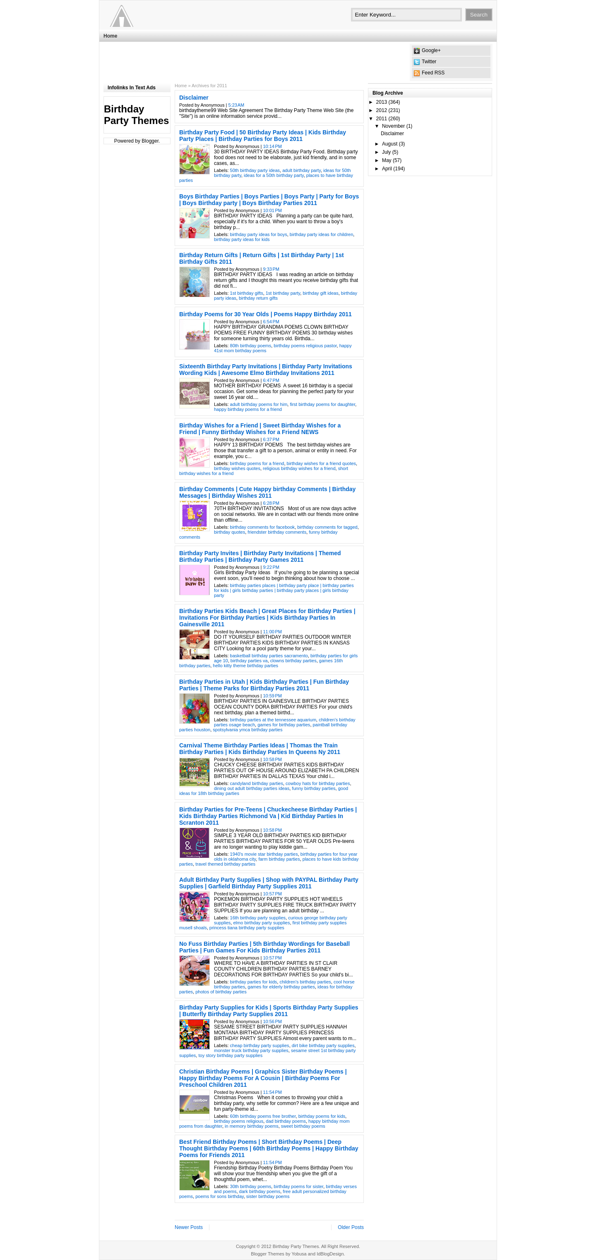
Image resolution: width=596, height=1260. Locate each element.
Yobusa (298, 1253)
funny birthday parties (313, 788)
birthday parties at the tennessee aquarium (273, 719)
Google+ (431, 50)
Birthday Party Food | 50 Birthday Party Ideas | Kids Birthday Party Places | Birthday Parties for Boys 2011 (262, 135)
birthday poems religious (238, 1121)
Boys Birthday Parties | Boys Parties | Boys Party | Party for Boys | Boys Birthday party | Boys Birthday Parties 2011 (269, 199)
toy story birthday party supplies (230, 1055)
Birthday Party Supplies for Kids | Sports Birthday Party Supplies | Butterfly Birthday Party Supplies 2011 (268, 1010)
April (387, 169)
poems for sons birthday (219, 1196)
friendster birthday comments (277, 532)
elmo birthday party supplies (261, 922)
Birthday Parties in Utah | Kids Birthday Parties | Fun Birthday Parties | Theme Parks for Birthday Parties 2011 (264, 685)
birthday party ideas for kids (242, 239)
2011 (381, 119)
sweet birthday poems (303, 1126)
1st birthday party (283, 293)
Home (110, 36)
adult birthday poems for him (259, 404)
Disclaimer (194, 97)
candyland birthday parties (256, 783)
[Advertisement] (254, 62)
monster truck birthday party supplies (251, 1050)
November (393, 126)
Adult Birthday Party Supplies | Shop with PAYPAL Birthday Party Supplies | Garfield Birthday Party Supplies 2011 (268, 883)
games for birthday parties (283, 724)
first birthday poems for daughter (322, 404)
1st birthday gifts (246, 293)
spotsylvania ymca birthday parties (247, 729)
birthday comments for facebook (262, 527)
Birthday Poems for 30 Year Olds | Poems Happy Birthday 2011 (265, 314)
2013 (381, 102)
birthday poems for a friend (257, 463)
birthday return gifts (258, 298)
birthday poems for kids (322, 1116)
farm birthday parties (279, 859)
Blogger (150, 141)
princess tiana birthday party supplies (246, 927)
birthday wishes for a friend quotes (321, 463)
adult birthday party (301, 170)
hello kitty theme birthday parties (245, 665)
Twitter (429, 61)
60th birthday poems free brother (263, 1116)
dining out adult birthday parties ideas (251, 788)
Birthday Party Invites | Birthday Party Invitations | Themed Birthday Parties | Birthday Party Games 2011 (260, 556)
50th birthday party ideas (255, 170)
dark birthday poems (260, 1191)
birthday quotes (229, 532)
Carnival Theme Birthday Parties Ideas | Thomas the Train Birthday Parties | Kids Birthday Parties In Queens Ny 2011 (259, 748)
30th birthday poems (251, 1186)
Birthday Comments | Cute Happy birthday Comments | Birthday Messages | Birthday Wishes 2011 (267, 492)
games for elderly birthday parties (281, 986)
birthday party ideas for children (321, 234)
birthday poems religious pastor (305, 345)
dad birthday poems (286, 1121)
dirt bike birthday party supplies (323, 1045)
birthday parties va (249, 660)
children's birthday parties (305, 981)
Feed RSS (433, 73)
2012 (381, 110)
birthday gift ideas (320, 293)
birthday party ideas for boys (258, 234)
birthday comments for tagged (327, 527)
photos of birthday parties (221, 991)
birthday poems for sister (298, 1186)
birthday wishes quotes (237, 468)
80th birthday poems (251, 345)
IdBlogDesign (330, 1253)
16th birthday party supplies (258, 917)
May (387, 160)
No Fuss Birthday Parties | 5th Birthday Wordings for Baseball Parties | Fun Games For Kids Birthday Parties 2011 (264, 947)
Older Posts (351, 1227)
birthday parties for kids (253, 981)
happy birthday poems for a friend (248, 409)
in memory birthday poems (252, 1126)
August (389, 144)
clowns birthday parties (293, 660)
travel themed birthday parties (225, 863)
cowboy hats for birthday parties (318, 783)
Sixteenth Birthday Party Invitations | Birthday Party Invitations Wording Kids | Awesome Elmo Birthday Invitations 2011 (265, 369)
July (386, 152)
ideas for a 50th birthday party (274, 175)
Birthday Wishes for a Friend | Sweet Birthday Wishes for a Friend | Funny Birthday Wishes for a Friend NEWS (260, 428)
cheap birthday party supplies (259, 1045)
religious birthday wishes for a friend (299, 468)
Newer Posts (189, 1227)
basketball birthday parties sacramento (269, 655)
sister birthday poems (268, 1196)
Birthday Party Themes (136, 114)
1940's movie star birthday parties (264, 854)
